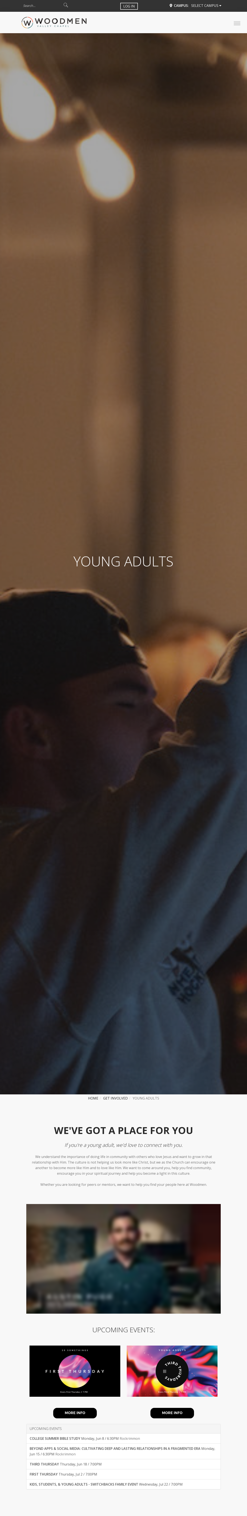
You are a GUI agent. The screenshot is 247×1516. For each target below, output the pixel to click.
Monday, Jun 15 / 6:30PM (122, 1451)
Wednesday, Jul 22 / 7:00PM (106, 1484)
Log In (129, 6)
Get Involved (115, 1098)
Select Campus (206, 5)
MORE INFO (75, 1413)
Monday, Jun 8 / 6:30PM (85, 1438)
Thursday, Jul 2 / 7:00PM (63, 1474)
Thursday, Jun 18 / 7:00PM (66, 1464)
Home (93, 1098)
